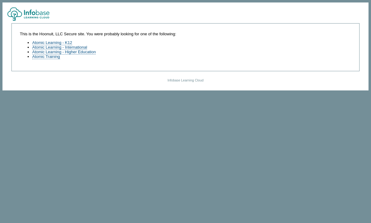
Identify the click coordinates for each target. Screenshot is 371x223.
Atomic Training (46, 56)
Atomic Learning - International (59, 47)
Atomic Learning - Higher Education (64, 52)
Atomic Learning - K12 (52, 42)
